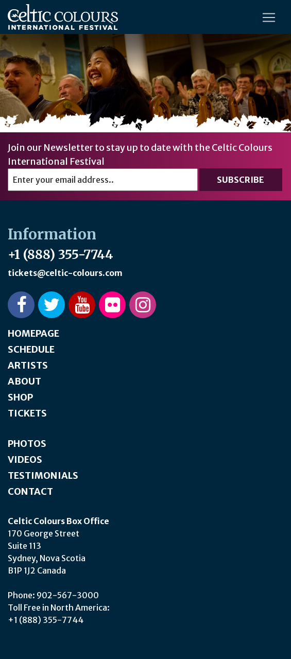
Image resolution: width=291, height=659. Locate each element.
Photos (27, 443)
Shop (20, 397)
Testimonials (43, 475)
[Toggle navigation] (268, 17)
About (24, 381)
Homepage (33, 333)
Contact (30, 491)
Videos (25, 459)
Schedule (31, 349)
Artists (28, 365)
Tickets (27, 413)
